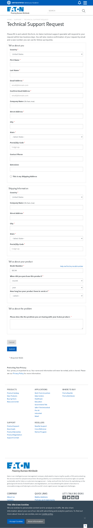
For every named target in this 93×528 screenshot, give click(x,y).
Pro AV (37, 410)
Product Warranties (14, 432)
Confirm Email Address (20, 91)
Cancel (11, 342)
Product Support (13, 426)
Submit (12, 349)
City (11, 122)
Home (9, 19)
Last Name (14, 70)
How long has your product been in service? (29, 291)
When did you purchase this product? (26, 276)
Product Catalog (13, 393)
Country (13, 49)
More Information (35, 521)
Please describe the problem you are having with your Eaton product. (40, 317)
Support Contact (13, 438)
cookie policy (47, 514)
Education (38, 402)
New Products (12, 396)
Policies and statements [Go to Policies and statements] (45, 500)
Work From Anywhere (42, 393)
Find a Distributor (68, 396)
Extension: (14, 164)
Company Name (17, 101)
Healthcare (38, 399)
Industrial (38, 413)
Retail (37, 416)
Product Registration (14, 435)
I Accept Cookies (16, 521)
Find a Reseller (67, 393)
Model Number (16, 266)
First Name (14, 60)
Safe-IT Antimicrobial (42, 407)
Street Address (16, 111)
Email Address (16, 80)
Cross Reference (40, 429)
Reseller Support (41, 426)
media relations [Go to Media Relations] (41, 497)
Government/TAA (41, 405)
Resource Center (13, 402)
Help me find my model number (71, 266)
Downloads (11, 429)
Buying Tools (11, 399)
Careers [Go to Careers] (10, 500)
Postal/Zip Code (17, 142)
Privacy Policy (18, 373)
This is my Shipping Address (23, 176)
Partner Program (40, 432)
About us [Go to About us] (11, 497)
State (12, 132)
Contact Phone (16, 154)
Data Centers (39, 396)
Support (18, 19)
